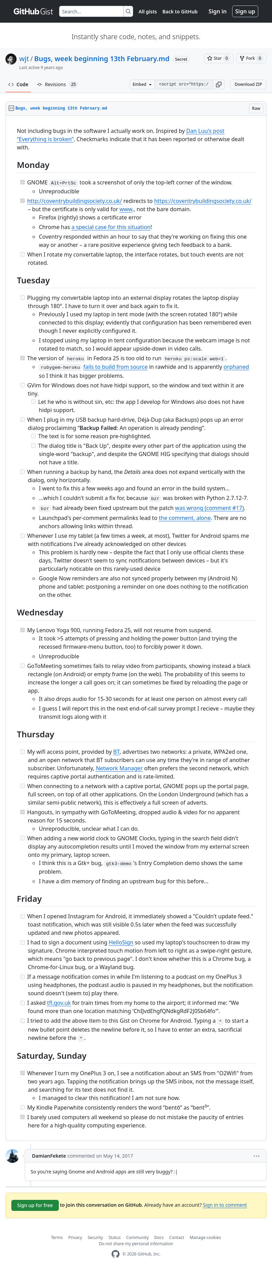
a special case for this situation (111, 227)
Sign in (218, 11)
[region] (136, 628)
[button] (219, 84)
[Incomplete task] (22, 254)
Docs (159, 1237)
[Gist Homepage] (34, 11)
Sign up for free (35, 1205)
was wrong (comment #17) (209, 508)
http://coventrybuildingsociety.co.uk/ (74, 201)
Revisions (57, 84)
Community (137, 1237)
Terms (57, 1237)
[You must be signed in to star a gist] (218, 58)
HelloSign (121, 942)
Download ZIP (248, 84)
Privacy (75, 1237)
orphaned (236, 367)
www (125, 209)
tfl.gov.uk (59, 1003)
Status (115, 1237)
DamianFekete (49, 1155)
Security (95, 1237)
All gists (148, 11)
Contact (176, 1237)
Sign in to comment (225, 1205)
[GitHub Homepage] (115, 1254)
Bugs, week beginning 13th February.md (102, 58)
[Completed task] (22, 182)
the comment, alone (185, 518)
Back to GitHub (179, 11)
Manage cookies (205, 1237)
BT (116, 752)
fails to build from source (115, 367)
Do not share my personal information (136, 1244)
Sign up (245, 11)
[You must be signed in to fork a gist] (251, 58)
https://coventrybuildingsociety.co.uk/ (202, 201)
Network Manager (119, 768)
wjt (24, 58)
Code (18, 84)
